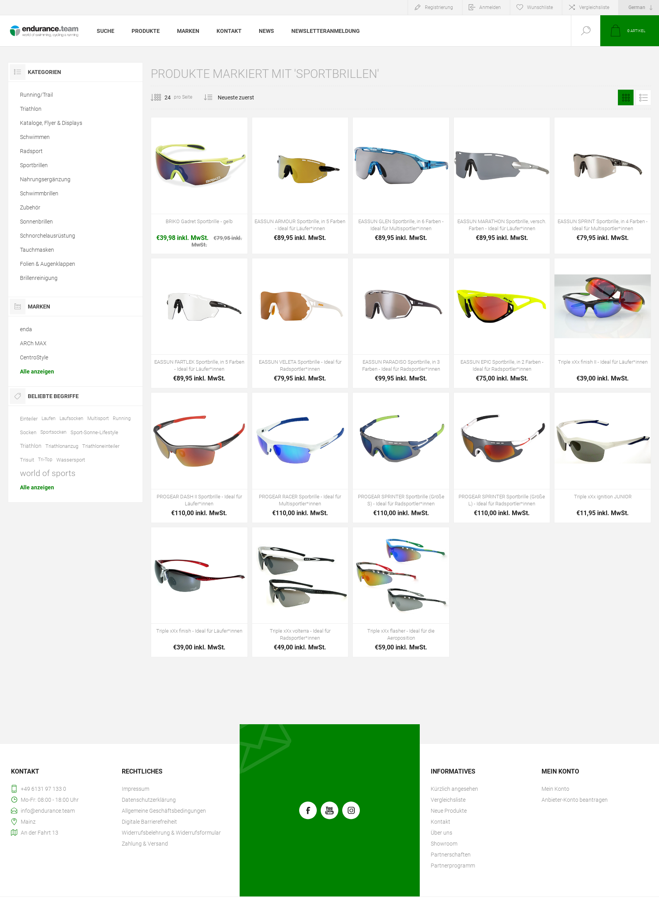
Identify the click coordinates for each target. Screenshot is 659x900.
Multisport (98, 418)
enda (26, 329)
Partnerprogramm (453, 865)
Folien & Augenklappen (47, 264)
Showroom (444, 843)
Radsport (31, 151)
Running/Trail (36, 95)
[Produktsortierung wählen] (240, 97)
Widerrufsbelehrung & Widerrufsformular (171, 833)
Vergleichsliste (594, 7)
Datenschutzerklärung (149, 800)
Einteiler (29, 419)
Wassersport (70, 460)
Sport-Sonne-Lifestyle (94, 432)
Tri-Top (45, 459)
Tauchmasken (37, 250)
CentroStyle (34, 357)
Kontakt (440, 822)
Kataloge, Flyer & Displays (51, 123)
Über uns (441, 833)
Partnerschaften (451, 854)
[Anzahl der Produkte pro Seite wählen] (162, 97)
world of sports (48, 473)
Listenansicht (643, 97)
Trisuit (27, 460)
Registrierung (439, 7)
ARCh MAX (33, 343)
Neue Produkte (449, 811)
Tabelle (626, 97)
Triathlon (31, 109)
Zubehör (30, 207)
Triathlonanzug (61, 446)
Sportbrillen (34, 165)
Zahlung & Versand (145, 843)
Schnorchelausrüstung (47, 236)
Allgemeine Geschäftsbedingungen (164, 811)
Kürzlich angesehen (454, 789)
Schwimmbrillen (39, 193)
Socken (28, 432)
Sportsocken (53, 432)
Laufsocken (71, 418)
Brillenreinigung (39, 278)
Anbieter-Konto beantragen (575, 800)
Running (122, 418)
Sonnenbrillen (36, 221)
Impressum (135, 789)
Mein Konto (555, 789)
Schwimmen (35, 137)
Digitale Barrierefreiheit (149, 822)
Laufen (49, 418)
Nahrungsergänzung (45, 179)
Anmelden (490, 7)
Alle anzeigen (37, 371)
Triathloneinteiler (100, 446)
